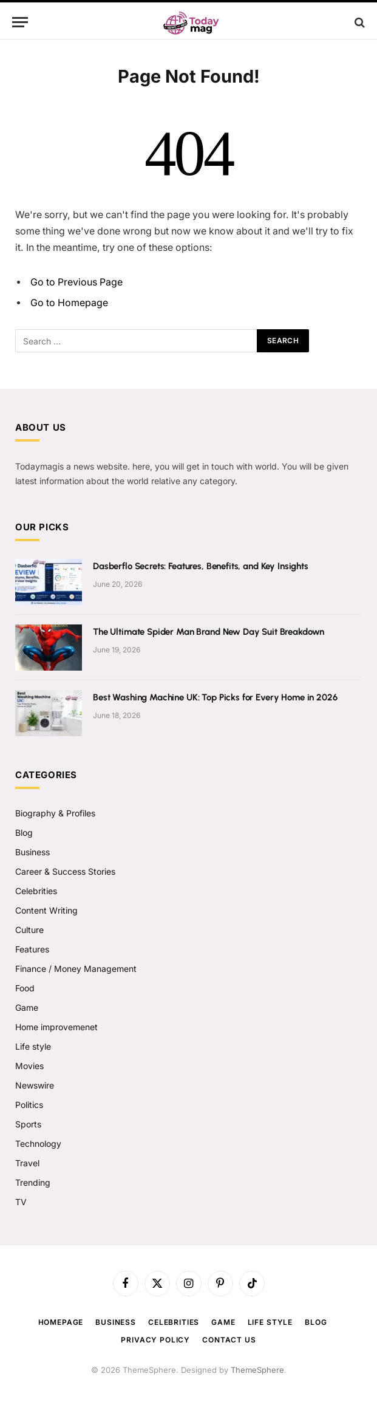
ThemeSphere (257, 1370)
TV (21, 1202)
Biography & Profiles (55, 813)
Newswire (34, 1085)
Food (25, 988)
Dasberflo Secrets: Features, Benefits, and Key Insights (200, 566)
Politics (29, 1104)
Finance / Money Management (76, 968)
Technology (38, 1143)
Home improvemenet (56, 1027)
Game (26, 1007)
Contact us (229, 1339)
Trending (32, 1182)
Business (32, 852)
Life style (33, 1046)
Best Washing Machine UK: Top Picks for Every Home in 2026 (215, 697)
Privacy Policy (155, 1339)
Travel (27, 1163)
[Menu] (20, 22)
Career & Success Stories (65, 871)
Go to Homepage (69, 303)
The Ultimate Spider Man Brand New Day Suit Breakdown (208, 631)
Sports (28, 1124)
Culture (29, 930)
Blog (24, 832)
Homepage (61, 1322)
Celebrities (36, 891)
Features (32, 949)
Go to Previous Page (76, 282)
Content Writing (46, 910)
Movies (29, 1066)
